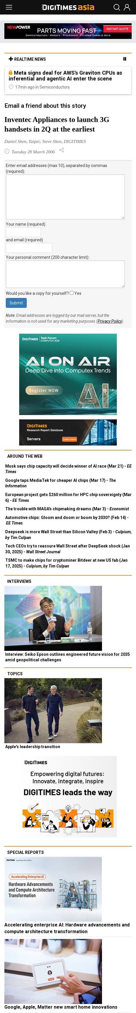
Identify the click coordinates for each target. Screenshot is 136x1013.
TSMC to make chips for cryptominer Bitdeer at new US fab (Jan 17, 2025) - (66, 563)
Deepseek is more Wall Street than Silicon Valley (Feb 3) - (68, 534)
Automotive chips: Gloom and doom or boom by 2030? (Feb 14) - (67, 520)
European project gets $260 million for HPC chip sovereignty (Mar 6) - (68, 497)
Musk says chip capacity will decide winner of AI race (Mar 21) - (68, 469)
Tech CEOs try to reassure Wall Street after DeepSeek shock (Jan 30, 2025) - (67, 549)
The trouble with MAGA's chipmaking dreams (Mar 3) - (67, 508)
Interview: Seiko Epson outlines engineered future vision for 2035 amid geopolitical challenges (67, 657)
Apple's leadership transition (32, 746)
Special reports (25, 852)
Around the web (24, 456)
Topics (15, 673)
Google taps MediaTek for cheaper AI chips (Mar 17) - (60, 483)
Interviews (19, 581)
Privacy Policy (110, 321)
